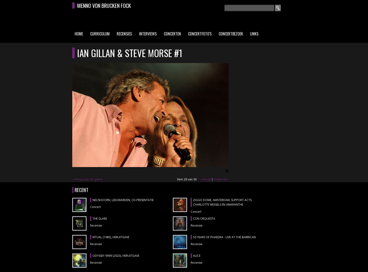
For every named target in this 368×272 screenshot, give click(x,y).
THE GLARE (99, 219)
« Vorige (205, 179)
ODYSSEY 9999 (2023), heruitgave (115, 256)
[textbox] (249, 8)
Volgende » (221, 179)
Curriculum (100, 34)
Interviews (148, 34)
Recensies (124, 34)
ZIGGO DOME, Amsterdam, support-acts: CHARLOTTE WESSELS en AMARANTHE (222, 202)
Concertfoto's (200, 34)
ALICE (196, 256)
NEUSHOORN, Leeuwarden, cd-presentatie (123, 200)
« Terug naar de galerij (87, 179)
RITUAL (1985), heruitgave (110, 237)
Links (254, 34)
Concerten (172, 34)
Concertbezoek (231, 34)
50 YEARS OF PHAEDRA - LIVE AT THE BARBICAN (224, 237)
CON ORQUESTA (204, 219)
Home (79, 34)
